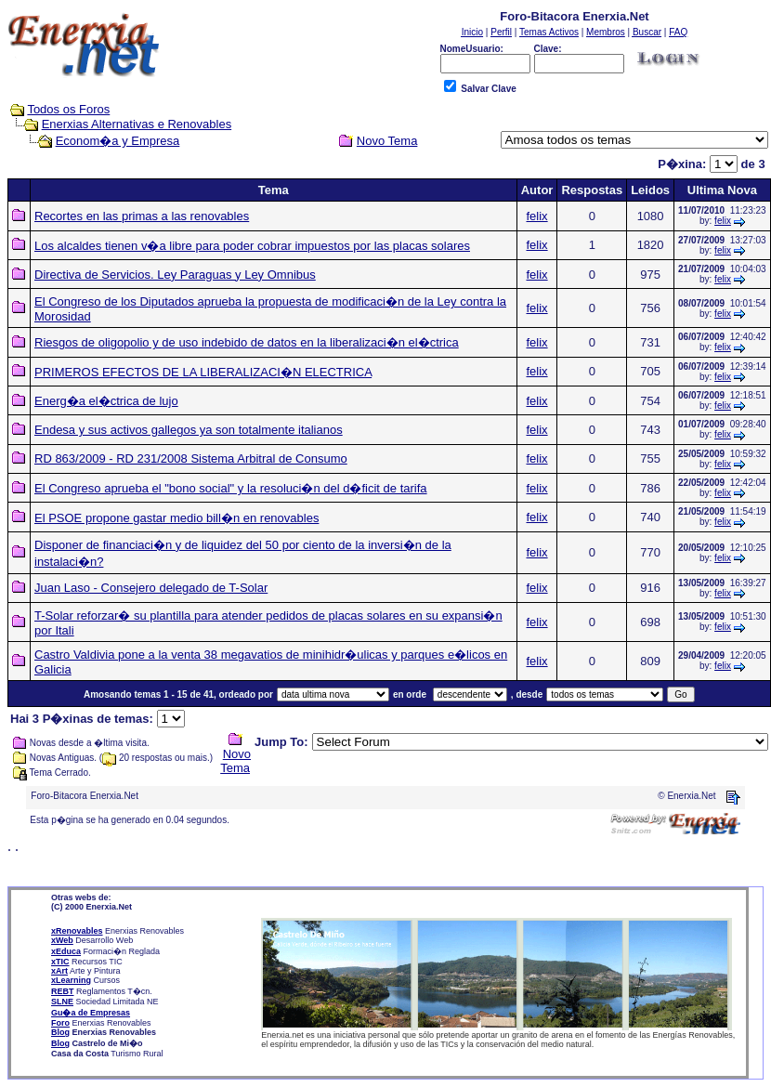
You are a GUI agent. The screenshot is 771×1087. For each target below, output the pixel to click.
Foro (60, 1023)
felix (537, 216)
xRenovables (77, 931)
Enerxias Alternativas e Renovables (137, 124)
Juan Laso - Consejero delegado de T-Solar (151, 588)
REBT (62, 991)
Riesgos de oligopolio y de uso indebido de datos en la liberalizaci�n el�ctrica (246, 342)
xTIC (60, 961)
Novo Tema (235, 761)
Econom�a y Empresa (118, 141)
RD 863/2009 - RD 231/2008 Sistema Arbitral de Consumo (190, 458)
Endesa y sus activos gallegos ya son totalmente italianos (188, 430)
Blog (60, 1032)
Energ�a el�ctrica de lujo (106, 401)
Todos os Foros (68, 109)
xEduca (66, 951)
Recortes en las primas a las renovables (141, 216)
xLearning (71, 980)
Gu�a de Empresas (90, 1012)
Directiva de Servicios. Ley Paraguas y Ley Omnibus (175, 275)
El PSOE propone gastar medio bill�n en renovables (176, 518)
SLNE (62, 1001)
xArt (59, 971)
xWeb (62, 940)
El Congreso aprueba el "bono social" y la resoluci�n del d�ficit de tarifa (230, 488)
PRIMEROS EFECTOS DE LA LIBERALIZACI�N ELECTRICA (203, 372)
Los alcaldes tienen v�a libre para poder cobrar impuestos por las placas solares (252, 246)
